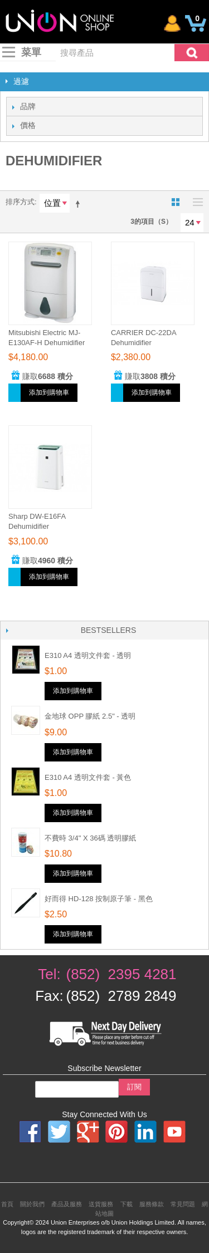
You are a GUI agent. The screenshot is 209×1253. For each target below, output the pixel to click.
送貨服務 (101, 1204)
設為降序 (79, 203)
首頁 (7, 1204)
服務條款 (151, 1204)
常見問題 (183, 1204)
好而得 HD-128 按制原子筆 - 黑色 (99, 899)
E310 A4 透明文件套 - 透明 (88, 655)
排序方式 (20, 202)
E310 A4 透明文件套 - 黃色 (88, 777)
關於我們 (32, 1204)
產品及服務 (66, 1204)
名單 (195, 202)
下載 (126, 1204)
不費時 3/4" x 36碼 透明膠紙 (90, 838)
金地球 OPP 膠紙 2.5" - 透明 (90, 716)
